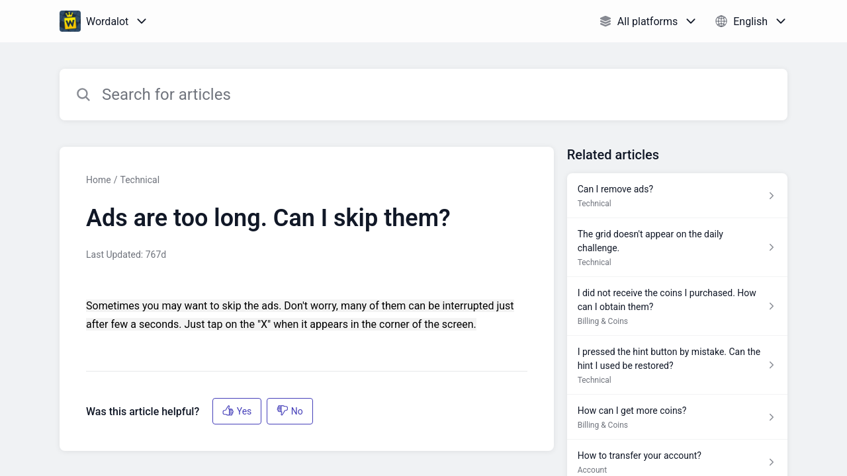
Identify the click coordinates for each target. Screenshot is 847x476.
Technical (139, 180)
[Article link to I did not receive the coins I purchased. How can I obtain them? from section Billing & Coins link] (677, 306)
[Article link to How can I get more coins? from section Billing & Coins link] (677, 417)
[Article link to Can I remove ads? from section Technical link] (677, 195)
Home (98, 180)
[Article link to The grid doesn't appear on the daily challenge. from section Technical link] (677, 247)
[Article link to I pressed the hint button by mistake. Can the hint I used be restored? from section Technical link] (677, 365)
